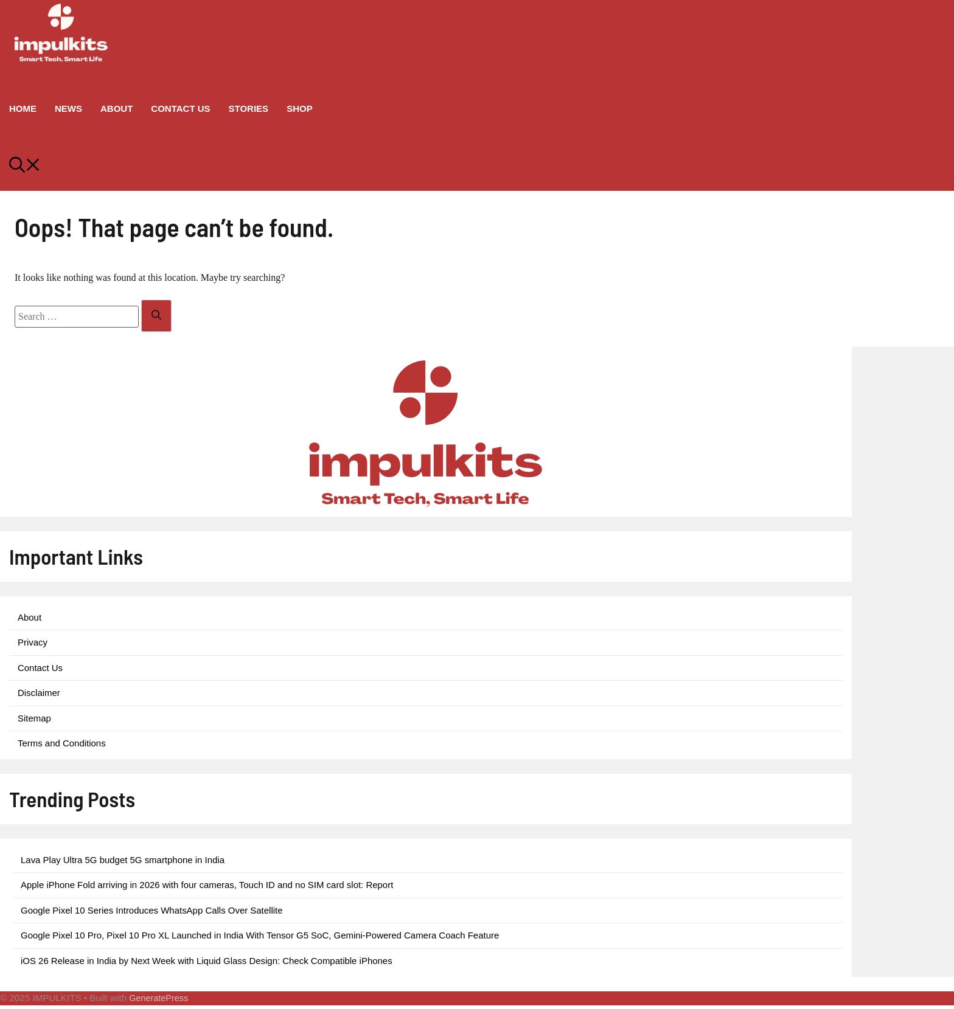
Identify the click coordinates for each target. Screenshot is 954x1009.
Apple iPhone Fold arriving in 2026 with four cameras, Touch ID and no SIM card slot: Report (207, 885)
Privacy (32, 642)
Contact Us (180, 108)
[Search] (156, 316)
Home (23, 108)
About (116, 108)
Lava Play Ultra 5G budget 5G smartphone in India (123, 860)
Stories (249, 108)
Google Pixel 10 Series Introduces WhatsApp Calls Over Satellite (152, 910)
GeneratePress (158, 998)
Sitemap (34, 718)
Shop (300, 108)
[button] (477, 166)
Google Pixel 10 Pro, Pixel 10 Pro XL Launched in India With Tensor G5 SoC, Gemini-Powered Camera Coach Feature (260, 935)
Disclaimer (39, 692)
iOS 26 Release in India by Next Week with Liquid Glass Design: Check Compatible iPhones (206, 961)
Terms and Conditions (62, 743)
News (68, 108)
